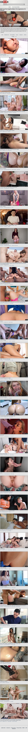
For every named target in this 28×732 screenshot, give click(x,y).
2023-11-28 (1, 644)
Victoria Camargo (14, 721)
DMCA (23, 727)
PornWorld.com (6, 112)
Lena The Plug (9, 530)
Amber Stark (8, 625)
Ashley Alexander (13, 625)
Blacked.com (6, 34)
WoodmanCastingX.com (7, 207)
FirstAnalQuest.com (7, 188)
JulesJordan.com (6, 303)
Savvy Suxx (8, 93)
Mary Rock (7, 682)
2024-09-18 (1, 188)
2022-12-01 (1, 245)
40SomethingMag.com (7, 644)
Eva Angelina (12, 34)
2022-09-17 (1, 207)
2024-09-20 (1, 606)
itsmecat (10, 341)
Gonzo (17, 34)
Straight (13, 36)
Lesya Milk (11, 701)
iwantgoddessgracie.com (7, 245)
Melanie (9, 226)
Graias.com (5, 226)
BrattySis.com (4, 625)
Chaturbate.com (4, 663)
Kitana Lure (10, 112)
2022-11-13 (1, 322)
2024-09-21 (1, 112)
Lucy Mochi (13, 341)
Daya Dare (18, 169)
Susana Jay (11, 284)
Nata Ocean (14, 112)
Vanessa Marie (13, 587)
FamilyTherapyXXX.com (7, 587)
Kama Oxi (9, 131)
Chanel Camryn (10, 549)
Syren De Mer (13, 606)
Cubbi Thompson (14, 169)
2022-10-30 (1, 341)
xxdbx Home (3, 727)
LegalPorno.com (4, 131)
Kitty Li (12, 207)
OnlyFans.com (4, 93)
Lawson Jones (18, 606)
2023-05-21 (1, 701)
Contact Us (8, 727)
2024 (2, 34)
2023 (1, 55)
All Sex (25, 34)
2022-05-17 (1, 226)
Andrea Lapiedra (11, 265)
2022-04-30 (1, 568)
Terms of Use (13, 727)
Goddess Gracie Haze (15, 245)
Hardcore (21, 34)
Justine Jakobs (13, 644)
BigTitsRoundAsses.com (7, 169)
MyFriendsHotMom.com (7, 606)
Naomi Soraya (11, 322)
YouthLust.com (4, 55)
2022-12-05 (1, 303)
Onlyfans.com (6, 322)
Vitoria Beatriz (9, 721)
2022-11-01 (1, 265)
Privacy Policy (19, 727)
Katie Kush (14, 549)
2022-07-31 (1, 284)
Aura (7, 55)
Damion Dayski (13, 93)
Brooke (8, 74)
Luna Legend (11, 303)
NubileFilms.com (4, 549)
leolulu (9, 568)
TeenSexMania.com (7, 701)
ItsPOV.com (4, 682)
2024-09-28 (1, 169)
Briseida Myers (10, 150)
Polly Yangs (11, 188)
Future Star (9, 663)
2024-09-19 (1, 587)
